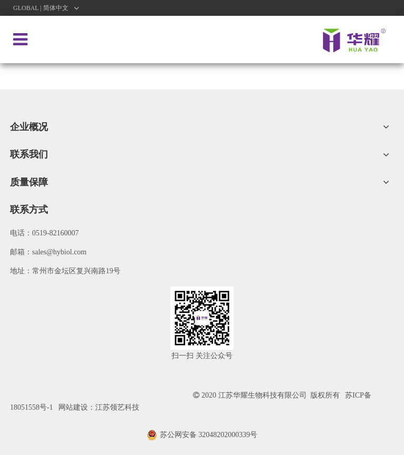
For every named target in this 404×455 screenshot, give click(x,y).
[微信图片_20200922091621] (202, 318)
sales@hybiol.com (59, 252)
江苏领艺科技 (117, 407)
